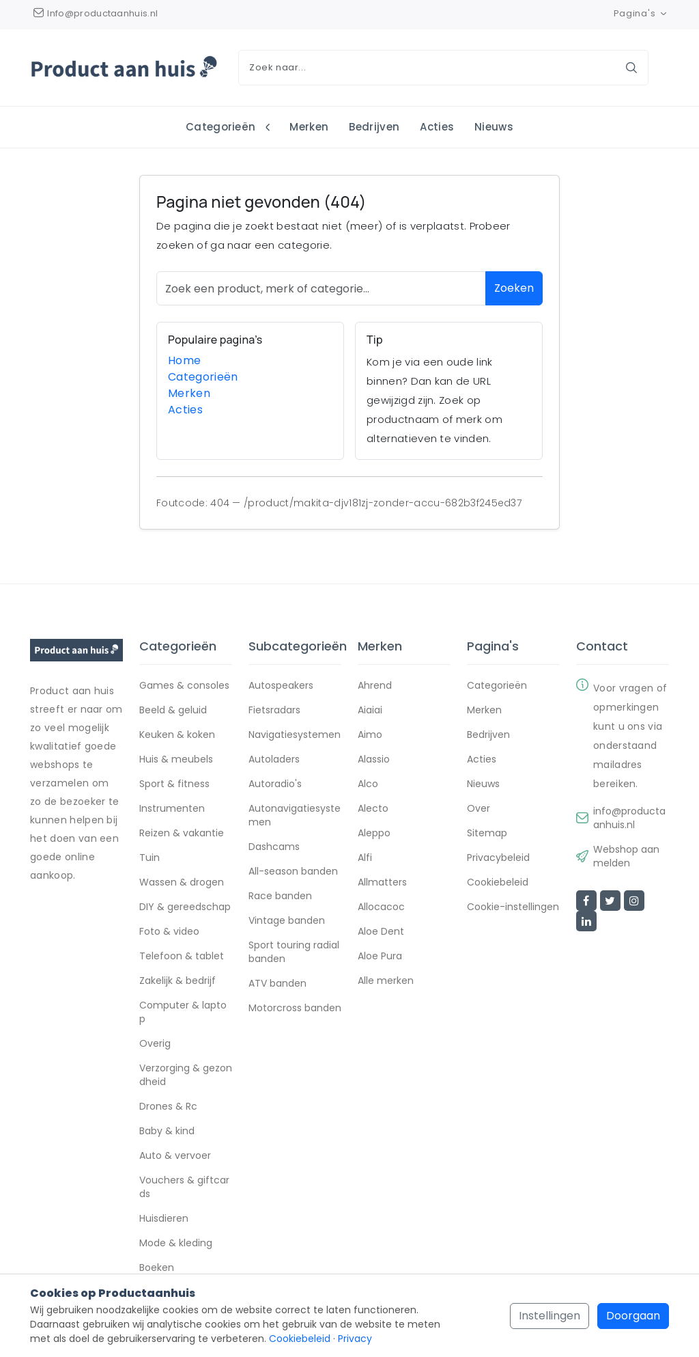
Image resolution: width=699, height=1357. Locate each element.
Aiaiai (370, 710)
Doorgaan (633, 1316)
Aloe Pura (380, 956)
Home (184, 360)
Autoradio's (275, 784)
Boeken (156, 1267)
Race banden (280, 896)
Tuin (149, 857)
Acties (437, 127)
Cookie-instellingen (513, 907)
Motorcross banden (294, 1008)
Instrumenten (172, 808)
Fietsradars (274, 710)
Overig (155, 1043)
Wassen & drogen (181, 882)
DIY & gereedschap (185, 907)
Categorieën (222, 127)
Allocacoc (381, 907)
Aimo (370, 734)
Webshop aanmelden (626, 856)
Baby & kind (167, 1131)
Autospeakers (280, 685)
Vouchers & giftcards (184, 1187)
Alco (368, 784)
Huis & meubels (176, 759)
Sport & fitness (174, 784)
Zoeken (514, 289)
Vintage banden (286, 920)
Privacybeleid (498, 857)
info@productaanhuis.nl (629, 818)
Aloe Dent (381, 931)
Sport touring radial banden (293, 951)
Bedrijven (374, 127)
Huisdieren (163, 1218)
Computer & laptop (183, 1012)
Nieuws (493, 127)
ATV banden (277, 983)
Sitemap (487, 833)
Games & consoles (184, 685)
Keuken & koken (177, 734)
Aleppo (374, 833)
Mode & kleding (175, 1243)
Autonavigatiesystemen (294, 815)
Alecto (373, 808)
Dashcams (274, 846)
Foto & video (169, 931)
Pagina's (641, 13)
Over (478, 808)
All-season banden (293, 871)
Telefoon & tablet (181, 956)
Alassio (374, 759)
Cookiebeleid (497, 882)
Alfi (365, 857)
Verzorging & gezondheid (185, 1074)
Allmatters (382, 882)
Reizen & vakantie (181, 833)
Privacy (355, 1338)
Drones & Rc (168, 1106)
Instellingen (549, 1316)
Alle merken (386, 980)
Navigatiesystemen (294, 734)
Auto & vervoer (175, 1155)
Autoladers (274, 759)
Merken (308, 127)
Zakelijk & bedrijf (177, 980)
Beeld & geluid (173, 710)
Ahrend (375, 685)
